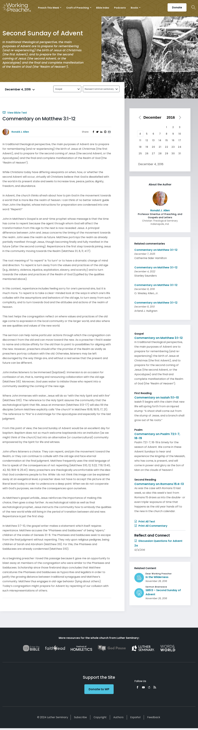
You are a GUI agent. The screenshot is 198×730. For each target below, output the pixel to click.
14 (160, 140)
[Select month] (153, 117)
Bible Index (102, 7)
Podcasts (120, 7)
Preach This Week (49, 7)
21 (160, 147)
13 (153, 140)
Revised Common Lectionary (99, 89)
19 (147, 147)
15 (166, 140)
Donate (177, 7)
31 (179, 153)
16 (173, 140)
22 (166, 147)
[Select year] (172, 117)
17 (179, 140)
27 (153, 153)
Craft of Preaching (77, 7)
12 (147, 140)
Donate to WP (99, 689)
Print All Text (144, 521)
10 (179, 133)
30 (173, 153)
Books (135, 7)
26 (146, 153)
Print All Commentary (150, 526)
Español (135, 717)
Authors (118, 717)
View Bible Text (14, 113)
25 (140, 153)
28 (160, 153)
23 (173, 147)
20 (153, 147)
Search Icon (193, 7)
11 (140, 140)
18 (140, 147)
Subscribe (80, 717)
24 (179, 147)
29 (166, 153)
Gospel (58, 89)
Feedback (153, 717)
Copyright (100, 717)
